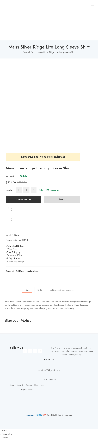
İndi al (62, 191)
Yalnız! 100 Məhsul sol (49, 182)
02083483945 (49, 372)
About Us (20, 377)
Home (12, 377)
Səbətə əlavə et (23, 191)
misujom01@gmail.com (49, 362)
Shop (36, 377)
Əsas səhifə (28, 44)
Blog (42, 377)
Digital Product (26, 382)
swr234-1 (23, 232)
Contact (29, 377)
